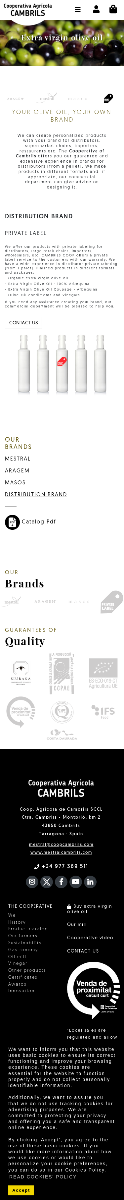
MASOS (15, 483)
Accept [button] (21, 1190)
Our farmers (22, 936)
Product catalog (28, 929)
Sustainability (25, 943)
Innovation (21, 991)
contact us (23, 323)
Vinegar (17, 963)
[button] (78, 6)
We (12, 915)
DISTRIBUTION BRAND (36, 495)
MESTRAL (18, 459)
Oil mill (17, 957)
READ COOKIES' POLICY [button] (43, 1176)
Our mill (77, 925)
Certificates (22, 977)
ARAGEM (17, 471)
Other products (27, 970)
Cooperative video (90, 938)
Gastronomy (23, 950)
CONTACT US (83, 951)
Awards (17, 984)
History (17, 922)
